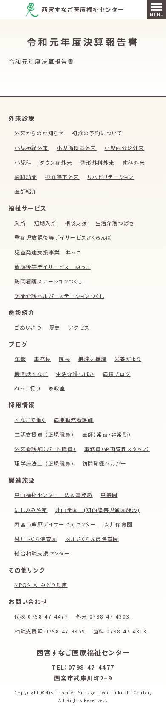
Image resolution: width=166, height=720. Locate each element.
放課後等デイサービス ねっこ (52, 266)
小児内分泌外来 (124, 147)
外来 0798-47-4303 (103, 616)
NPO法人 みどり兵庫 (40, 584)
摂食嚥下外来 (62, 176)
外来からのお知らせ (39, 132)
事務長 (42, 358)
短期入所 (45, 222)
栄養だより (127, 358)
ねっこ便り (27, 388)
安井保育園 (118, 524)
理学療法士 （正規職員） (44, 463)
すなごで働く (30, 419)
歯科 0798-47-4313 (120, 631)
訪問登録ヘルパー (104, 463)
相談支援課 (92, 358)
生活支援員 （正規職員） (44, 434)
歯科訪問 (25, 176)
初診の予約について (97, 132)
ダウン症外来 (56, 162)
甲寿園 (108, 494)
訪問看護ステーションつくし (48, 281)
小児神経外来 (31, 147)
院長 (64, 358)
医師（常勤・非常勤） (107, 434)
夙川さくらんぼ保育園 (92, 538)
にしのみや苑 (30, 509)
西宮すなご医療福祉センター (83, 9)
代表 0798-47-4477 (41, 616)
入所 (20, 222)
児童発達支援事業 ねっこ (47, 252)
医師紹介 (25, 191)
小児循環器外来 (77, 147)
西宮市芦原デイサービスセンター (55, 524)
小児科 (22, 162)
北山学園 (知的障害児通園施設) (97, 509)
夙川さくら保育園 (35, 538)
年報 (20, 358)
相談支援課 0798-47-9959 (49, 631)
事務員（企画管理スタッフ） (117, 448)
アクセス (79, 327)
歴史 (55, 327)
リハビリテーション (110, 176)
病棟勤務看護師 (74, 419)
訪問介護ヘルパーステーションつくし (59, 295)
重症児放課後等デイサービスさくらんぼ (63, 237)
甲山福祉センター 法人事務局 (53, 494)
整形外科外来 (97, 162)
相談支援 (76, 222)
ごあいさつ (27, 327)
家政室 (57, 388)
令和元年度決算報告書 (41, 61)
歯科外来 (134, 162)
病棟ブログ (116, 373)
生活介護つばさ (115, 222)
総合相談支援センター (42, 553)
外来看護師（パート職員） (45, 448)
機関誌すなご (31, 373)
